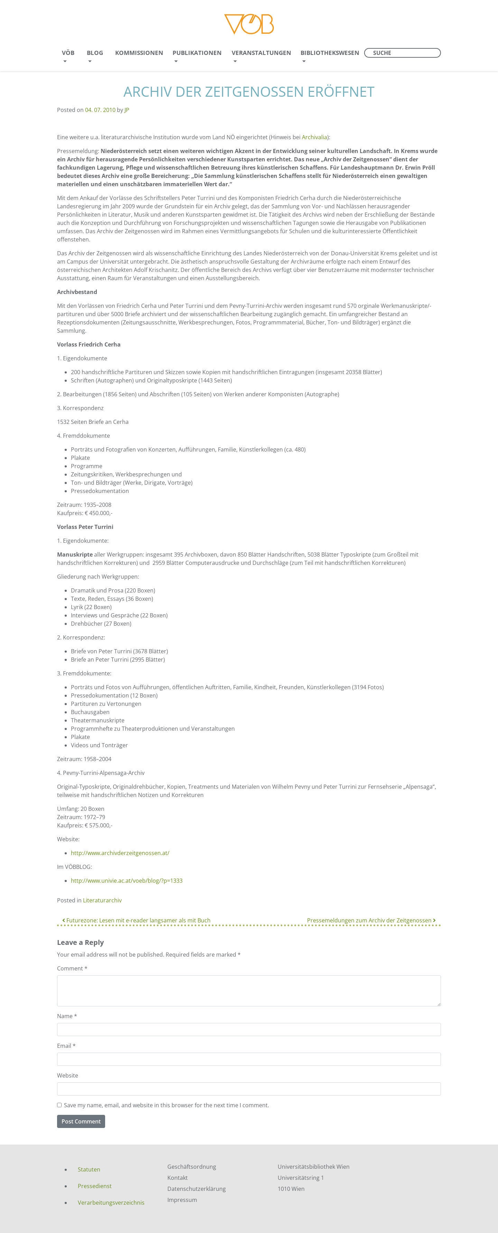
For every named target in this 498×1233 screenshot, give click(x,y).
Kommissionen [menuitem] (139, 53)
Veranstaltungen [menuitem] (261, 53)
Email (66, 1046)
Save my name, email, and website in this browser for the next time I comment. (166, 1105)
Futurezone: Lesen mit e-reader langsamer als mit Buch (136, 920)
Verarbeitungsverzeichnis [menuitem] (111, 1202)
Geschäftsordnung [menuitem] (191, 1166)
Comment (72, 968)
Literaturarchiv (102, 900)
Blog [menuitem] (95, 53)
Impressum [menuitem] (182, 1200)
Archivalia (314, 137)
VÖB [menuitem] (68, 53)
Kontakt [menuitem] (177, 1178)
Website (67, 1075)
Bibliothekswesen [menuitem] (330, 53)
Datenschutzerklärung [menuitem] (196, 1189)
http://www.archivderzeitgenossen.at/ (120, 853)
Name (67, 1016)
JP (126, 110)
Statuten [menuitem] (89, 1169)
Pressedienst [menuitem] (95, 1186)
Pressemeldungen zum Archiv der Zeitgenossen (371, 920)
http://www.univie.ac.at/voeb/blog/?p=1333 (127, 880)
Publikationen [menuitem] (197, 53)
